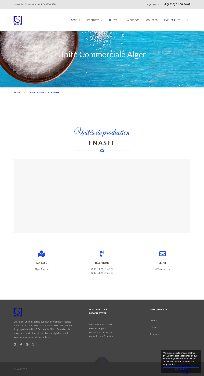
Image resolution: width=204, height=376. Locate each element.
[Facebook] (15, 344)
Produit (154, 320)
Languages (151, 4)
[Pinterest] (27, 344)
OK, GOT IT (180, 369)
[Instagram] (33, 344)
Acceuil (75, 20)
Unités (153, 327)
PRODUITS (93, 20)
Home (17, 92)
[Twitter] (21, 344)
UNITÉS (113, 20)
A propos (133, 20)
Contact (151, 20)
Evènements (172, 20)
